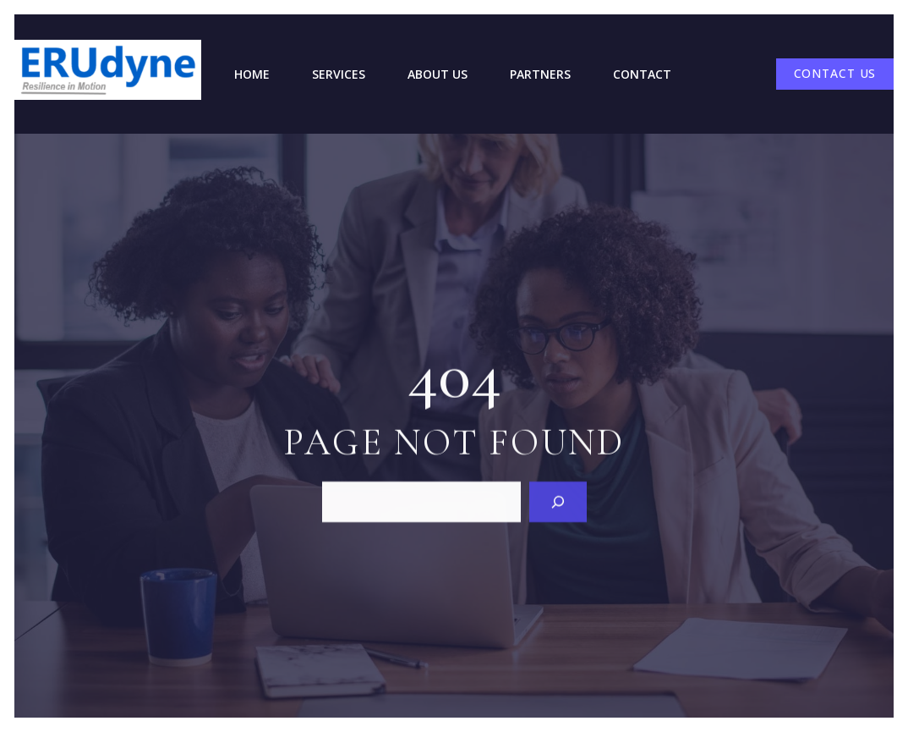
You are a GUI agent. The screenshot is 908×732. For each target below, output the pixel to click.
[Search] (558, 501)
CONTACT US (835, 73)
